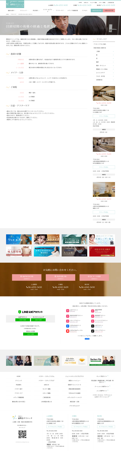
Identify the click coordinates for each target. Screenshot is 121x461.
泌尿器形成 (99, 79)
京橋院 (74, 414)
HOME (18, 374)
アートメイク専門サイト (102, 385)
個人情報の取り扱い (22, 424)
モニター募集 (46, 387)
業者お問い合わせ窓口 (18, 400)
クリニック (23, 10)
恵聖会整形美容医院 (74, 387)
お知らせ (46, 383)
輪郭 (97, 62)
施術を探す (11, 10)
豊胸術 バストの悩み (102, 69)
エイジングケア (100, 72)
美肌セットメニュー (74, 378)
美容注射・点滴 (74, 400)
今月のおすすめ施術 (74, 391)
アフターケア (60, 10)
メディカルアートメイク (74, 395)
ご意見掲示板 (46, 395)
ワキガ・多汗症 (100, 76)
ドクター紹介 (18, 387)
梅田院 (99, 414)
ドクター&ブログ (47, 10)
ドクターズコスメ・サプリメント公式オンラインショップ (102, 394)
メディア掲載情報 (72, 10)
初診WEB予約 (96, 10)
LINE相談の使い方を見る (30, 327)
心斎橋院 (49, 414)
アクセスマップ (55, 425)
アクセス (84, 10)
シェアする (87, 336)
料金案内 (35, 10)
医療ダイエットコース (74, 383)
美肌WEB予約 (109, 10)
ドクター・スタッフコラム (46, 374)
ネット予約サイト (102, 374)
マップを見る (104, 116)
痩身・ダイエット (101, 65)
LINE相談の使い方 (46, 400)
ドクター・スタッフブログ (46, 378)
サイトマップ (22, 426)
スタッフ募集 (46, 391)
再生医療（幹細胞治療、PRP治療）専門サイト (102, 379)
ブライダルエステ (74, 404)
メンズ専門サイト (102, 389)
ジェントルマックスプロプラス (74, 374)
